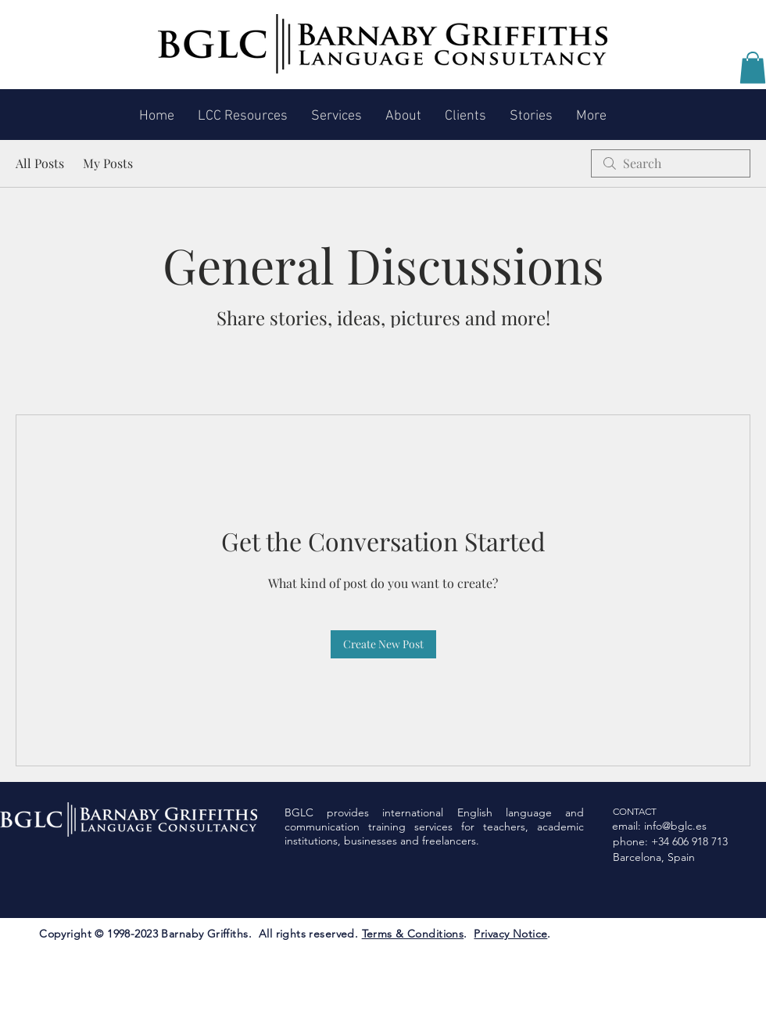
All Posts (40, 163)
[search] (670, 163)
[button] (752, 68)
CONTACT (635, 811)
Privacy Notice (510, 934)
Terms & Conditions (413, 934)
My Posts (108, 163)
